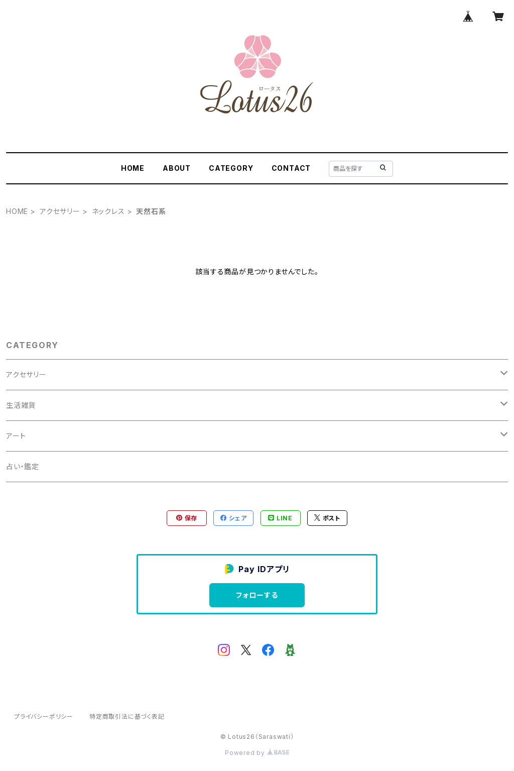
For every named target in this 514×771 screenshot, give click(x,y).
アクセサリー (60, 211)
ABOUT (177, 168)
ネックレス (108, 211)
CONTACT (291, 168)
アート (16, 435)
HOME (133, 168)
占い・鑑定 (22, 466)
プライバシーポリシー (43, 716)
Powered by (257, 752)
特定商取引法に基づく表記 (127, 716)
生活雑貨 (21, 405)
